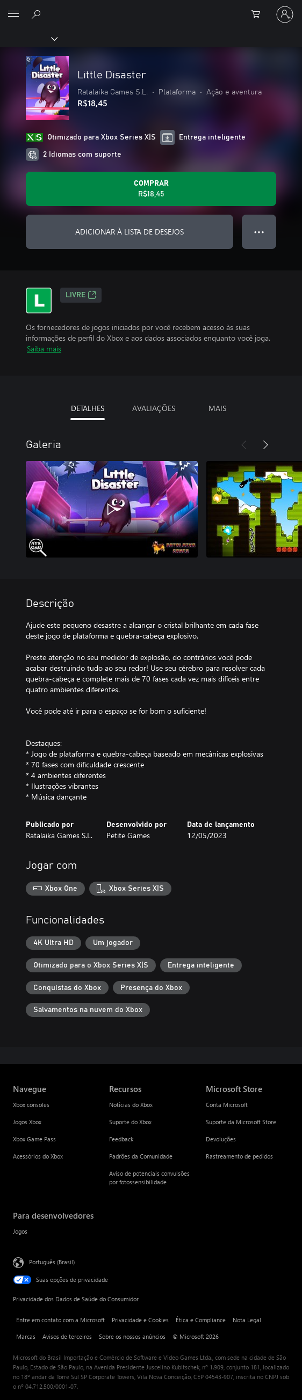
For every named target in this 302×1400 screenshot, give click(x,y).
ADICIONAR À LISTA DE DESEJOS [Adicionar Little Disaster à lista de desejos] (129, 231)
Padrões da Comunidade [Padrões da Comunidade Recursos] (140, 1156)
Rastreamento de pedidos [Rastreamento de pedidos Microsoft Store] (239, 1156)
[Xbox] (28, 38)
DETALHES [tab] (87, 408)
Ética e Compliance (201, 1319)
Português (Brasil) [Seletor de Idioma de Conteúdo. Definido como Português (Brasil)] (52, 1261)
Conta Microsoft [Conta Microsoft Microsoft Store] (227, 1104)
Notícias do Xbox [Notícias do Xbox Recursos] (131, 1104)
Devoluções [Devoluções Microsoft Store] (221, 1138)
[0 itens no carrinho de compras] (259, 14)
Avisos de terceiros (67, 1336)
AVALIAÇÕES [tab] (153, 408)
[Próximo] (265, 444)
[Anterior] (244, 444)
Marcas (25, 1336)
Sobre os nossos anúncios (132, 1336)
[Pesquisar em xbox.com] (37, 14)
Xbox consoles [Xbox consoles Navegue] (31, 1104)
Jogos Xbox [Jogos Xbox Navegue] (27, 1121)
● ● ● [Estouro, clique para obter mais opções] (259, 231)
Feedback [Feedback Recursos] (121, 1138)
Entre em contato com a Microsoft (60, 1319)
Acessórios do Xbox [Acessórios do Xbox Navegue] (38, 1156)
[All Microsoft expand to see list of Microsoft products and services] (13, 14)
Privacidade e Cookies (140, 1319)
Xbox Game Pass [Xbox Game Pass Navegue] (34, 1138)
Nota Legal (247, 1319)
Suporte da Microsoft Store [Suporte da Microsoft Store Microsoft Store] (241, 1121)
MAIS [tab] (217, 408)
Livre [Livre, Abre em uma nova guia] (81, 295)
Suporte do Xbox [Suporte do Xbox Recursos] (130, 1121)
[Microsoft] (150, 8)
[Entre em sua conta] (285, 14)
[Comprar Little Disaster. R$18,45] (151, 189)
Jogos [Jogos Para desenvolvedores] (20, 1231)
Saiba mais (44, 348)
